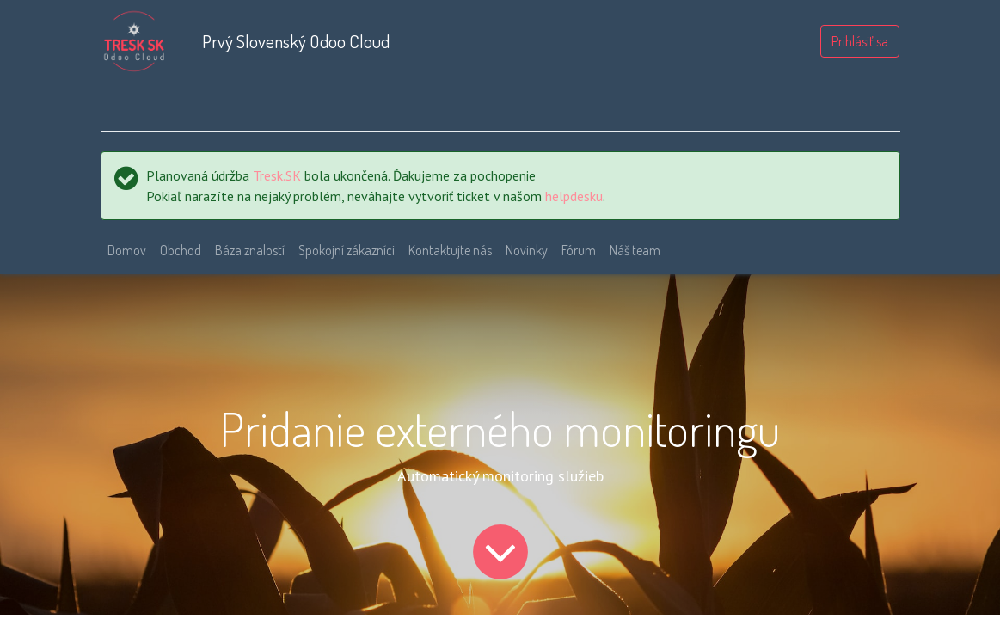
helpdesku (574, 196)
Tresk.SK (277, 175)
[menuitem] (127, 250)
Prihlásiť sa (859, 41)
